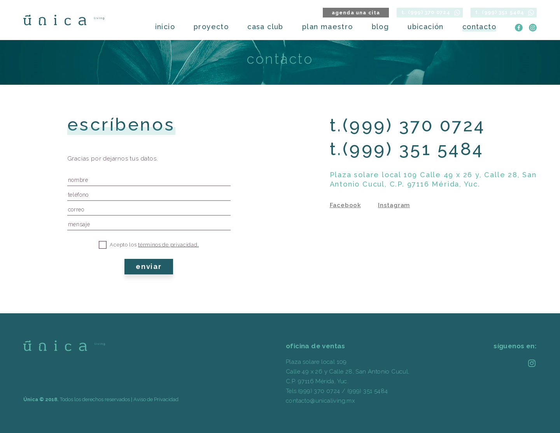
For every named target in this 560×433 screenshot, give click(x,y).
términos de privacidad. (168, 245)
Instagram (394, 205)
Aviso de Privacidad (155, 399)
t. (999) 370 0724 (425, 12)
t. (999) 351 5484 (499, 12)
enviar (149, 266)
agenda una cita (356, 13)
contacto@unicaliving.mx (320, 400)
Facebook (345, 205)
